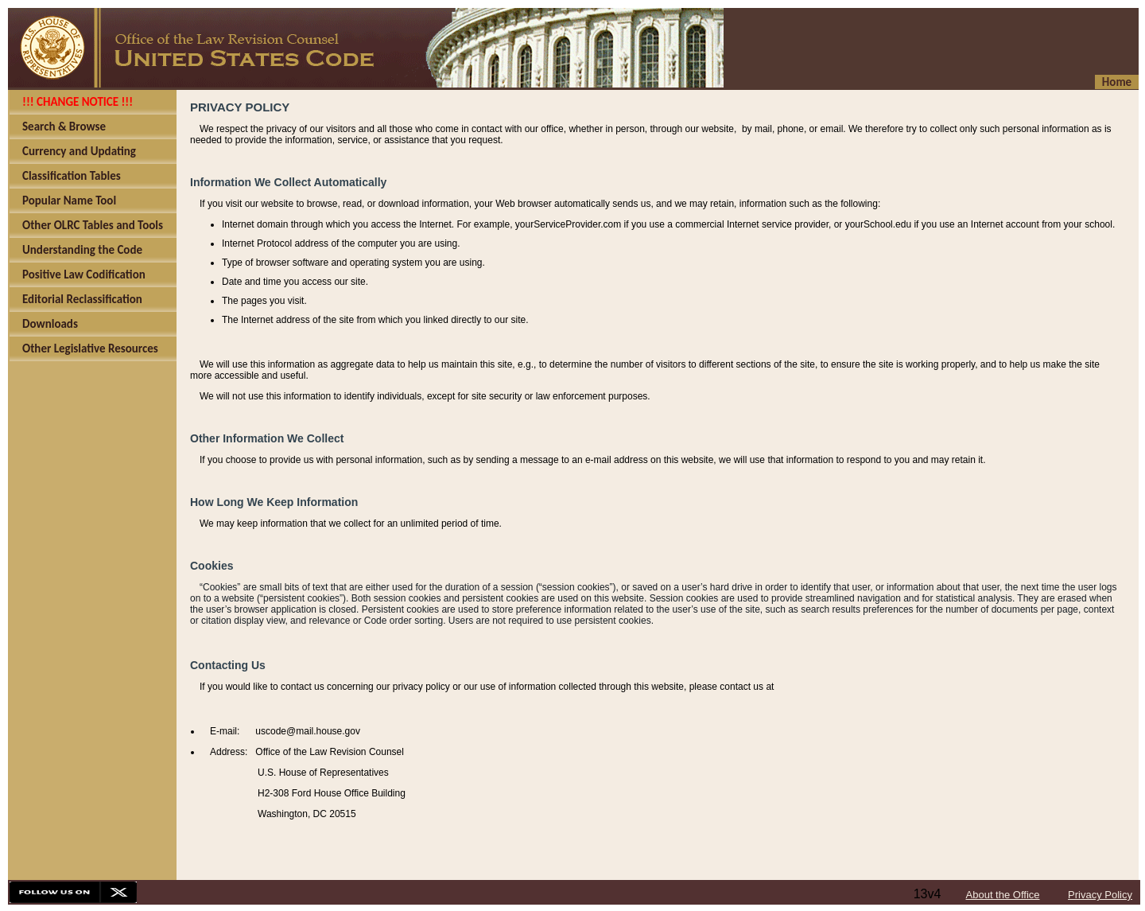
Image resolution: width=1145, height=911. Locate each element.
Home (1116, 82)
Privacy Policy (1100, 895)
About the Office (1003, 895)
